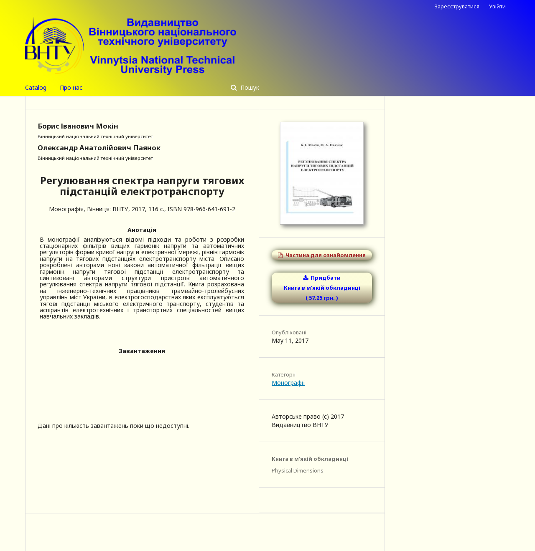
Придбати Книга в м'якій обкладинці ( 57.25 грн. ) (322, 287)
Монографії (288, 383)
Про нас (71, 87)
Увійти (497, 6)
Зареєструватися (457, 6)
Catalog (35, 87)
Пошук (249, 87)
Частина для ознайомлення (325, 255)
